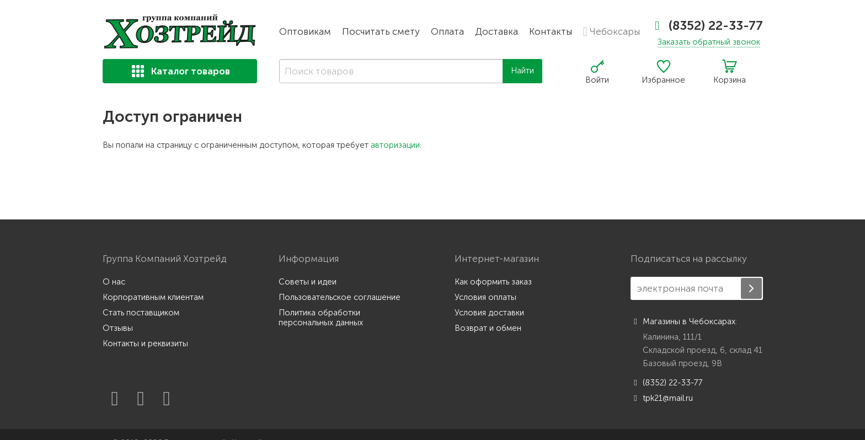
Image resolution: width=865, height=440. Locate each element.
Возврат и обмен (488, 328)
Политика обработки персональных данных (321, 318)
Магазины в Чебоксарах (683, 321)
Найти (522, 71)
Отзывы (118, 328)
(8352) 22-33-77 (708, 25)
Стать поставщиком (141, 313)
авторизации (395, 145)
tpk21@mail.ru (662, 398)
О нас (114, 282)
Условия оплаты (485, 297)
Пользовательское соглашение (340, 297)
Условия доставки (489, 313)
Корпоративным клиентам (153, 297)
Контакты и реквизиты (145, 343)
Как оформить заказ (493, 282)
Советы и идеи (308, 282)
